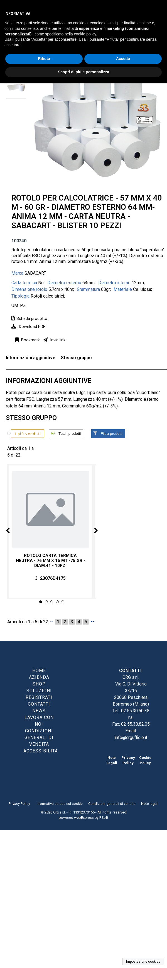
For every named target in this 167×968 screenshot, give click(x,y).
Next (91, 531)
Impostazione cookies (143, 962)
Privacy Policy (19, 804)
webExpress (84, 817)
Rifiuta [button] (44, 58)
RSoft (103, 817)
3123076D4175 (50, 578)
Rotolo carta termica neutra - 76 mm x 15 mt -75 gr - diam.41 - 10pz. (50, 560)
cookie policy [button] (85, 34)
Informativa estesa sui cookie (59, 804)
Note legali (149, 804)
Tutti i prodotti (69, 433)
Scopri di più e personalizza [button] (83, 72)
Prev (12, 531)
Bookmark (30, 340)
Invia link (57, 340)
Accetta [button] (123, 58)
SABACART (35, 273)
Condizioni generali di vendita (112, 804)
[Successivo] (92, 621)
